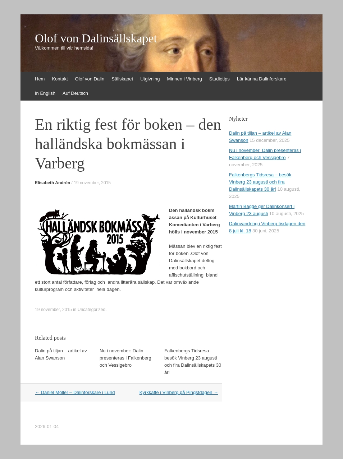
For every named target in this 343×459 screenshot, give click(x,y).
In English (45, 93)
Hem (40, 79)
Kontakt (60, 79)
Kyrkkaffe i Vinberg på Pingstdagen (179, 392)
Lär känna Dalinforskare (262, 79)
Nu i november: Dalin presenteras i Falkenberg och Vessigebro (125, 358)
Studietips (219, 79)
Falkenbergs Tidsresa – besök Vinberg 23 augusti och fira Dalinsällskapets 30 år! (260, 182)
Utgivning (150, 79)
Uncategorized (91, 309)
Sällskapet (122, 79)
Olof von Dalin (90, 79)
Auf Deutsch (75, 93)
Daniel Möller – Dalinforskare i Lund (75, 392)
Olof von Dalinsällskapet (96, 38)
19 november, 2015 (92, 182)
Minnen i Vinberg (184, 79)
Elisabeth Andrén (52, 182)
